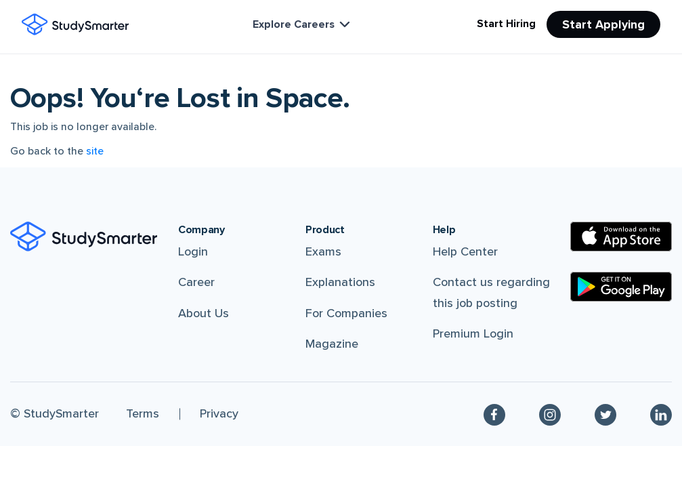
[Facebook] (494, 414)
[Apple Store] (621, 236)
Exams (323, 251)
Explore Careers (303, 24)
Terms (142, 413)
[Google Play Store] (621, 287)
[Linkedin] (661, 414)
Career (196, 281)
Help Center (465, 251)
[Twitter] (605, 414)
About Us (203, 313)
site (95, 151)
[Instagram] (550, 414)
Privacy (219, 413)
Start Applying (603, 24)
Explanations (340, 281)
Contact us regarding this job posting (491, 292)
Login (193, 251)
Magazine (331, 343)
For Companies (346, 313)
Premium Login (473, 333)
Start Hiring (506, 23)
